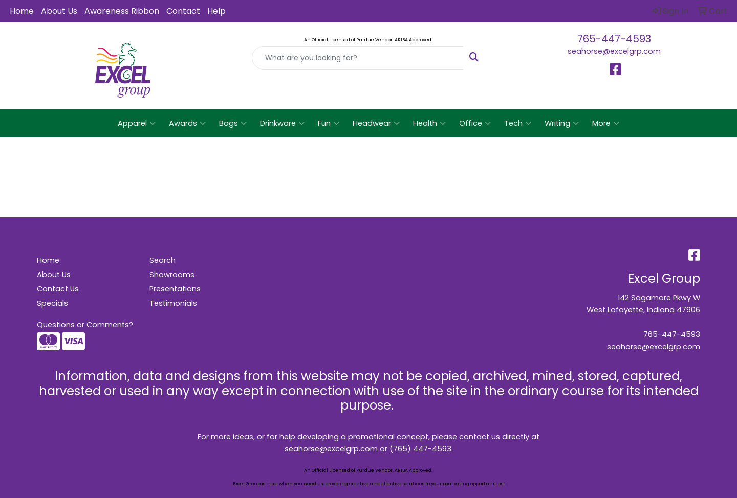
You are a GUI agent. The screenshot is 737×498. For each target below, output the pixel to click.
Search (162, 260)
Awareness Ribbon (121, 11)
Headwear (376, 123)
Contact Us (58, 289)
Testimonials (173, 303)
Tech (517, 123)
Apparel (137, 123)
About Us (59, 11)
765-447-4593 (614, 39)
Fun (328, 123)
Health (429, 123)
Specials (52, 303)
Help (216, 11)
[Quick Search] (358, 58)
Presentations (175, 289)
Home (22, 11)
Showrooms (171, 274)
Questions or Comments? (85, 325)
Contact (183, 11)
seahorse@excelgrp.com (614, 51)
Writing (562, 123)
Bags (233, 123)
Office (475, 123)
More (605, 123)
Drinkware (282, 123)
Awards (187, 123)
